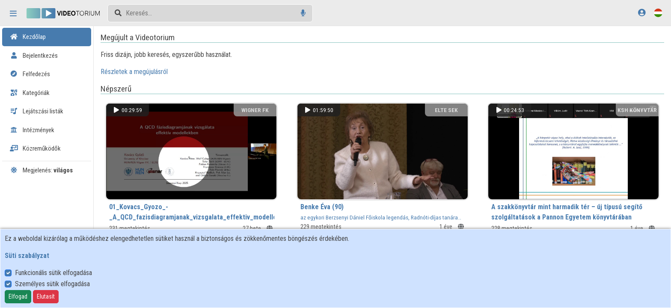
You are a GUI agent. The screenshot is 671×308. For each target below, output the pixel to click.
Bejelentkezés (34, 55)
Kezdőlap (28, 37)
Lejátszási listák (36, 111)
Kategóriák (30, 93)
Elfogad (18, 296)
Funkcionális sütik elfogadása (53, 273)
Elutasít (46, 296)
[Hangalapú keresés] (303, 13)
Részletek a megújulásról (142, 72)
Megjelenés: (41, 170)
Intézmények (32, 130)
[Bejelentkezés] (641, 12)
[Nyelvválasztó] (658, 12)
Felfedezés (30, 74)
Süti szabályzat (27, 256)
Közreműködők (35, 148)
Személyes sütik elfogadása (52, 284)
